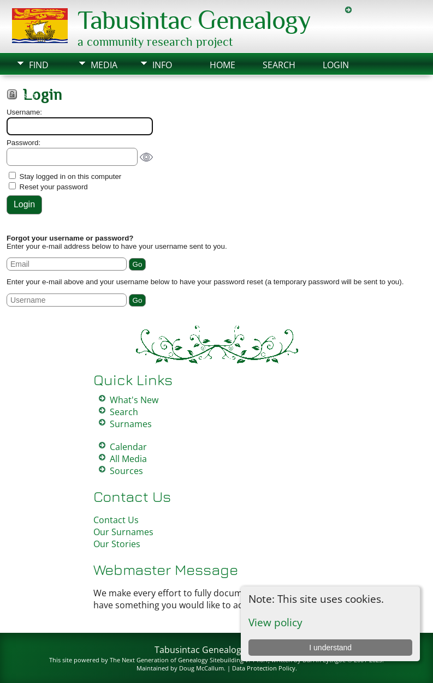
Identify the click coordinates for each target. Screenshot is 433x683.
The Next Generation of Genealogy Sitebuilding (177, 660)
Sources (126, 471)
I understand (330, 647)
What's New (134, 400)
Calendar (128, 447)
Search (279, 65)
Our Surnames (123, 532)
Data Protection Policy (263, 668)
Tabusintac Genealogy (194, 20)
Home (222, 65)
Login (336, 65)
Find (39, 65)
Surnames (131, 424)
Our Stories (116, 544)
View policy (275, 622)
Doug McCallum (201, 668)
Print (27, 96)
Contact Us (116, 520)
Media (104, 65)
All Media (128, 459)
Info (162, 65)
